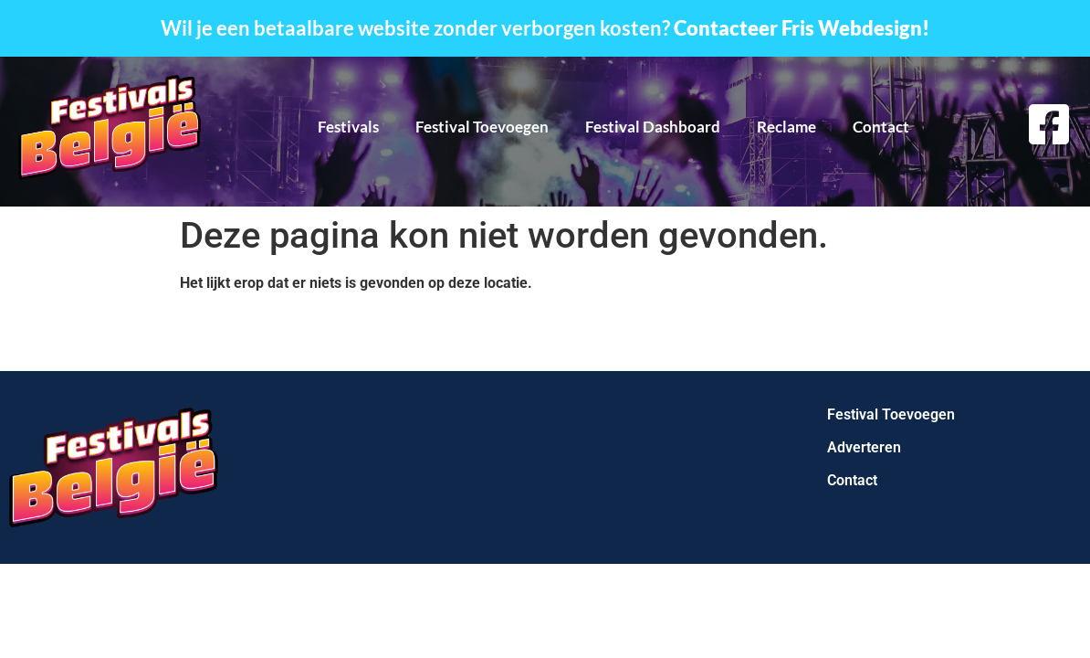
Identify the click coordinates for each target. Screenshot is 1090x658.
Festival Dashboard (652, 126)
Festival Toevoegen (482, 126)
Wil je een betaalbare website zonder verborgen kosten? (545, 28)
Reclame (786, 126)
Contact (881, 126)
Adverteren (864, 447)
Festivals (348, 126)
